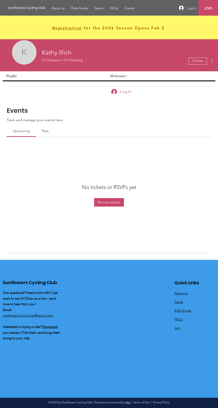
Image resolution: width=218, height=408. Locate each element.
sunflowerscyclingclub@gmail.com (28, 315)
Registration (67, 28)
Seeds (178, 302)
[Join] (208, 8)
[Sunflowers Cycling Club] (28, 8)
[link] (21, 131)
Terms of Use (141, 402)
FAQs (178, 319)
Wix (128, 402)
